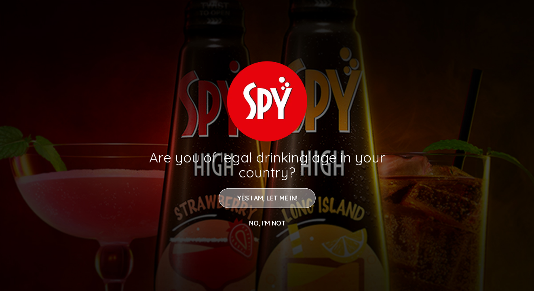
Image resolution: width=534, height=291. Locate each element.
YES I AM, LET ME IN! (267, 198)
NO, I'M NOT (267, 223)
